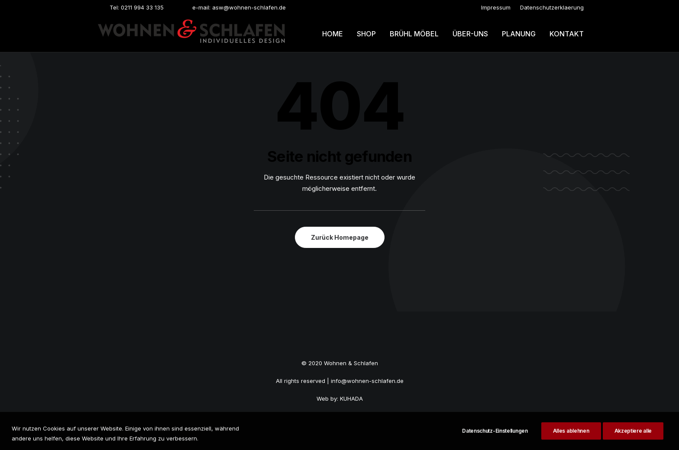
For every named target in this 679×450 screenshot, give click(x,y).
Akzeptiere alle (633, 436)
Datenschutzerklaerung (552, 7)
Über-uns (470, 33)
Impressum (496, 7)
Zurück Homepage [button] (340, 237)
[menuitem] (495, 7)
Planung (519, 33)
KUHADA (351, 398)
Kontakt (567, 33)
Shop (366, 33)
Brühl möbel (414, 33)
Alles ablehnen (571, 436)
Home (332, 33)
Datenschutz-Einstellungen (495, 436)
